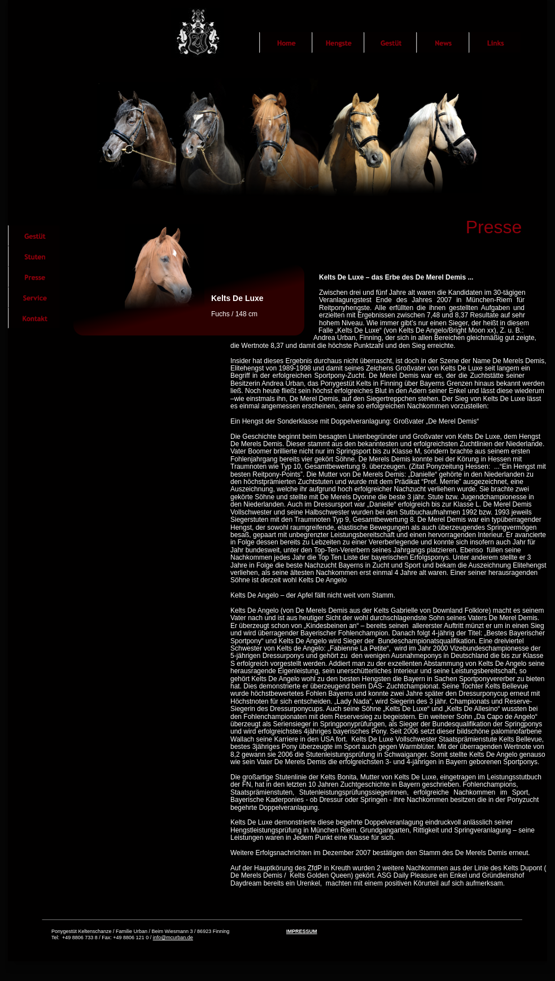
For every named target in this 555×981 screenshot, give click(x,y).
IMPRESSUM (301, 931)
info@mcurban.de (173, 937)
